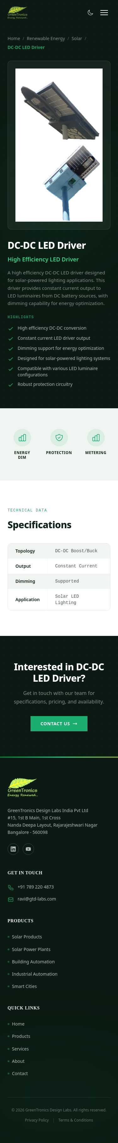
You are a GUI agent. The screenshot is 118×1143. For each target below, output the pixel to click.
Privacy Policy (37, 1120)
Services (18, 1049)
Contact (18, 1073)
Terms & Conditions (76, 1120)
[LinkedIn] (13, 849)
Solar (77, 38)
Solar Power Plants (29, 949)
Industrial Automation (33, 974)
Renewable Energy (46, 38)
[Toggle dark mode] (90, 12)
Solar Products (25, 937)
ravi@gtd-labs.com (37, 899)
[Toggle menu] (104, 12)
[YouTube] (28, 849)
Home (14, 38)
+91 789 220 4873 (36, 887)
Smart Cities (22, 986)
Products (19, 1036)
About (16, 1061)
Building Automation (31, 962)
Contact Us (59, 724)
